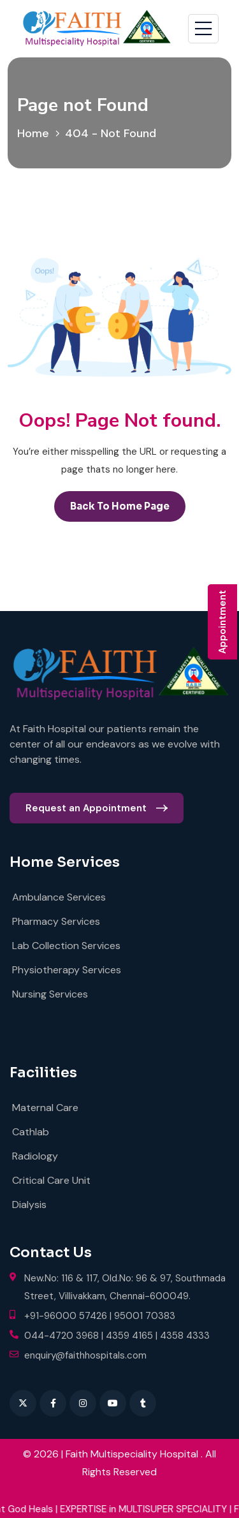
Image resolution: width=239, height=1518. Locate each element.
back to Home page (120, 506)
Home (36, 133)
